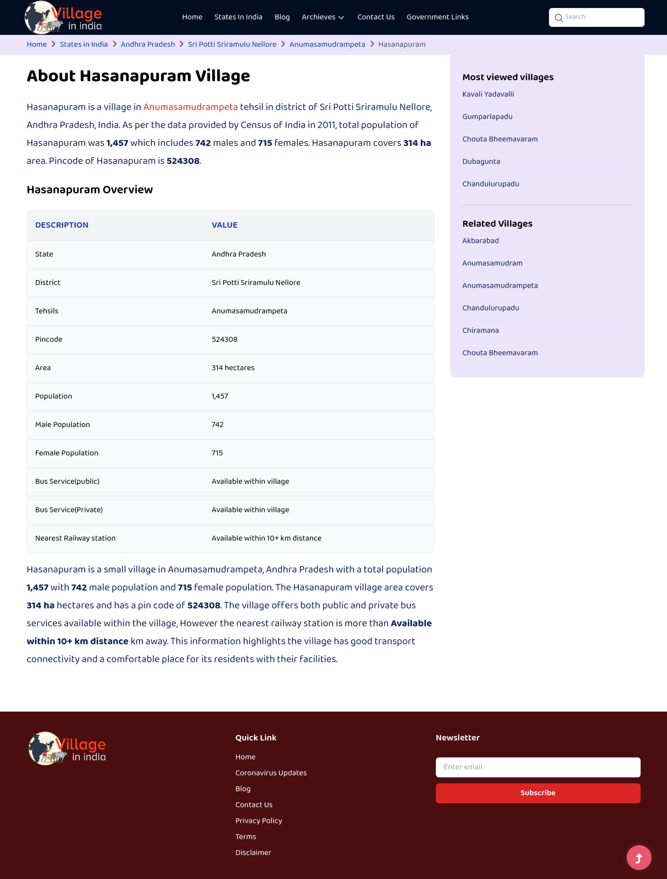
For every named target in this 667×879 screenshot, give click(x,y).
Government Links (437, 17)
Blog (282, 17)
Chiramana (480, 330)
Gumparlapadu (487, 117)
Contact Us (376, 17)
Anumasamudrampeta (327, 44)
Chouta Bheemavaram (500, 139)
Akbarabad (480, 241)
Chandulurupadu (491, 184)
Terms (246, 837)
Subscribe (538, 793)
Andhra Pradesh (148, 44)
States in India (84, 44)
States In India (239, 17)
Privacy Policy (259, 821)
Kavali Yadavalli (488, 94)
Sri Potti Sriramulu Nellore (232, 44)
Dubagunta (481, 161)
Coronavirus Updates (271, 773)
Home (192, 17)
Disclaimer (253, 853)
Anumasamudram (492, 263)
